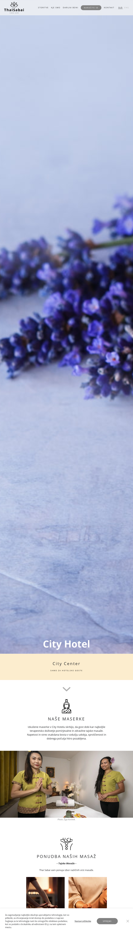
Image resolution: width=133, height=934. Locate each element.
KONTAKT (109, 8)
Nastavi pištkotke (83, 921)
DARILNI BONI (70, 8)
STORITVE (43, 8)
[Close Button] (128, 921)
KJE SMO (55, 8)
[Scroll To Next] (66, 689)
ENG (126, 7)
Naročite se (91, 7)
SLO (120, 7)
